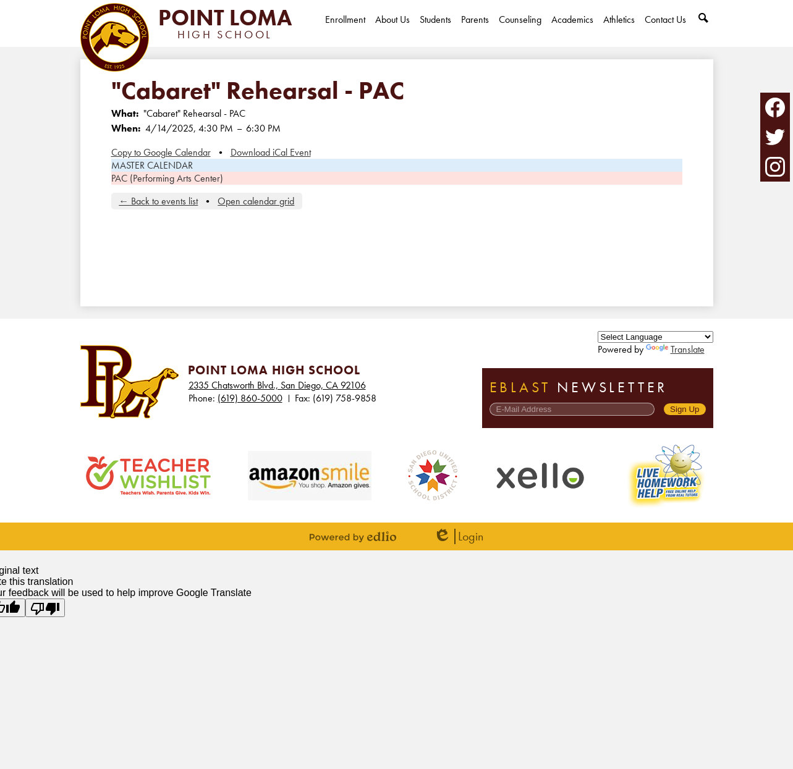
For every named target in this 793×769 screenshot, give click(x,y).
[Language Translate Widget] (655, 337)
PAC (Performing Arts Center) (167, 178)
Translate (675, 349)
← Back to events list (158, 201)
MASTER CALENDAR (152, 165)
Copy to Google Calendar (161, 152)
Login (458, 536)
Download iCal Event (271, 152)
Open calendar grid (256, 201)
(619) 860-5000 (250, 398)
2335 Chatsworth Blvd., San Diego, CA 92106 (277, 385)
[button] (392, 30)
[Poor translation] (45, 608)
